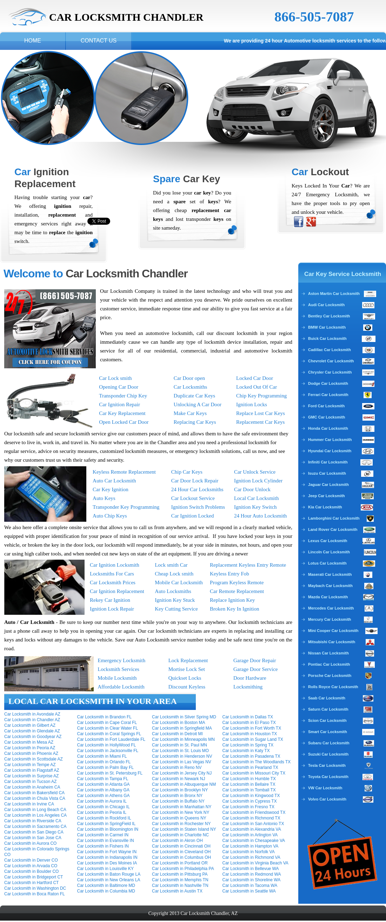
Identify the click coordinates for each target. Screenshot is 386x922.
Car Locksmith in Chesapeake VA (253, 840)
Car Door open (189, 378)
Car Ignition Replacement (117, 591)
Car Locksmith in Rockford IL (104, 818)
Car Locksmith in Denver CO (31, 860)
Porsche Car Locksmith (329, 675)
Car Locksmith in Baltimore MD (106, 885)
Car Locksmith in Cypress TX (249, 801)
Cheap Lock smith (174, 574)
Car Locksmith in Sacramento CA (35, 826)
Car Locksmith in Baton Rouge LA (109, 874)
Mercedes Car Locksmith (331, 608)
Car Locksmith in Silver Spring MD (184, 716)
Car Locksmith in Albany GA (103, 790)
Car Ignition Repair (119, 404)
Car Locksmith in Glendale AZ (32, 731)
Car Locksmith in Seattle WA (249, 891)
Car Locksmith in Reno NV (176, 767)
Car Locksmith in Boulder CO (31, 871)
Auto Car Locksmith (114, 480)
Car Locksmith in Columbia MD (106, 891)
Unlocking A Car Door (197, 404)
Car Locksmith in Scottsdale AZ (33, 759)
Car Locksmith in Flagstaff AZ (31, 770)
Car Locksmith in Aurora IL (102, 801)
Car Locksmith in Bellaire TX (248, 784)
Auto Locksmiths (173, 591)
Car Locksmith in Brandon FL (104, 716)
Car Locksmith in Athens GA (103, 795)
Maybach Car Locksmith (330, 586)
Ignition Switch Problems (198, 507)
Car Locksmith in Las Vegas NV (181, 761)
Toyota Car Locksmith (328, 777)
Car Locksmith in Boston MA (178, 722)
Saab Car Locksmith (326, 698)
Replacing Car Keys (195, 422)
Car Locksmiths (190, 387)
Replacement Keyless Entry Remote (248, 565)
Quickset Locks (184, 678)
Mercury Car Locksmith (329, 619)
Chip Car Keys (186, 472)
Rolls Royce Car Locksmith (333, 687)
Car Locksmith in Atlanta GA (103, 784)
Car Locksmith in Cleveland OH (181, 851)
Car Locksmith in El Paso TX (249, 722)
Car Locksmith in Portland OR (180, 863)
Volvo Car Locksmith (327, 799)
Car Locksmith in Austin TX (177, 891)
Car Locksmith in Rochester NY (181, 823)
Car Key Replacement (122, 413)
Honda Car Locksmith (328, 428)
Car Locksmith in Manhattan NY (181, 806)
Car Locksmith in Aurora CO (30, 843)
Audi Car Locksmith (326, 305)
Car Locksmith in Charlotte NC (180, 834)
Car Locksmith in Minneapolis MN (183, 739)
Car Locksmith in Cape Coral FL (107, 722)
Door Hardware (249, 678)
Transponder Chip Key (123, 396)
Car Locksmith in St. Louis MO (180, 750)
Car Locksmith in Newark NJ (178, 778)
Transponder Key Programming (126, 507)
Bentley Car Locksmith (329, 316)
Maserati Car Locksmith (330, 574)
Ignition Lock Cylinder (258, 480)
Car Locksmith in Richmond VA (251, 857)
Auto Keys (104, 498)
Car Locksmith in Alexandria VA (251, 829)
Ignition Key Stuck (175, 600)
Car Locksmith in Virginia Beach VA (255, 863)
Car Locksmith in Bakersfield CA (34, 792)
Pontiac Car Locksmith (329, 664)
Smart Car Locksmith (327, 732)
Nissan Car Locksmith (328, 653)
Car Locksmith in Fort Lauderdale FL (111, 739)
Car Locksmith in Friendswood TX (254, 812)
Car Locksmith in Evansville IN (105, 840)
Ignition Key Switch (255, 507)
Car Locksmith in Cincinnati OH (181, 846)
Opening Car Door (118, 387)
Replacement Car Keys (260, 422)
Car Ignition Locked (192, 516)
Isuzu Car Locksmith (327, 473)
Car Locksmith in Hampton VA (250, 846)
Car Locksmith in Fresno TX (248, 806)
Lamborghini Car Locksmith (334, 518)
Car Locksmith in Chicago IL (103, 806)
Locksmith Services (118, 669)
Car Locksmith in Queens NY (179, 818)
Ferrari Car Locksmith (328, 395)
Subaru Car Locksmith (329, 743)
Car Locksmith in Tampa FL (102, 778)
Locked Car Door (254, 378)
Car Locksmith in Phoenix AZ (31, 753)
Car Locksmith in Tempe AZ (30, 764)
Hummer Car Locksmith (330, 439)
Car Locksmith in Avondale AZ (32, 714)
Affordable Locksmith (121, 687)
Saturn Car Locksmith (328, 709)
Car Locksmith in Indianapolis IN (107, 857)
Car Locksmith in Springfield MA (182, 728)
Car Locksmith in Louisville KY (105, 868)
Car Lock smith (115, 378)
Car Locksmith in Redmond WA (251, 874)
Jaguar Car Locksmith (328, 484)
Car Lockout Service (193, 498)
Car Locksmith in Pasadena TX (251, 756)
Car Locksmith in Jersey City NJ (182, 773)
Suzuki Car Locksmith (328, 754)
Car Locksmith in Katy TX (246, 750)
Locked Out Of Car (256, 387)
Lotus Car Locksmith (327, 563)
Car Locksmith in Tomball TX (249, 790)
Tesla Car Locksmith (327, 765)
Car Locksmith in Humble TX (249, 778)
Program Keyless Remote (237, 582)
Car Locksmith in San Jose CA (32, 837)
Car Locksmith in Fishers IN (103, 846)
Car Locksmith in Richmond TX (251, 818)
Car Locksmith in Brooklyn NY (180, 790)
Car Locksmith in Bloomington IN (108, 829)
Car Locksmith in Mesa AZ (28, 742)
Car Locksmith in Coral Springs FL (109, 733)
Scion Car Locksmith (327, 720)
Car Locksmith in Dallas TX (247, 716)
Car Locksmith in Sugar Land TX (252, 739)
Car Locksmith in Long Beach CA (35, 809)
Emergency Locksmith (121, 660)
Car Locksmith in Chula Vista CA (34, 798)
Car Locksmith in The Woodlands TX (256, 761)
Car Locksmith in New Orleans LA (108, 879)
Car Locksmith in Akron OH (177, 840)
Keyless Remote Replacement (124, 472)
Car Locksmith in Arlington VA (250, 834)
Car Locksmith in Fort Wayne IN (107, 851)
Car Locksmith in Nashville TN (180, 885)
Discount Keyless (186, 687)
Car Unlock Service (254, 472)
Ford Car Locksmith (326, 406)
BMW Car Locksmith (327, 327)
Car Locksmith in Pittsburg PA (180, 874)
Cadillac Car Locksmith (329, 350)
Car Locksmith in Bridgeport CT (33, 877)
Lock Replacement (188, 660)
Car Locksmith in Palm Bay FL (105, 767)
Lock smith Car (171, 565)
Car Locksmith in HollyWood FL (106, 745)
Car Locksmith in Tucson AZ (30, 781)
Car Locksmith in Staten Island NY (184, 829)
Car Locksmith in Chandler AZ (32, 719)
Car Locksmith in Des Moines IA (107, 863)
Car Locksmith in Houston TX (249, 733)
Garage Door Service (255, 669)
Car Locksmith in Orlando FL (104, 761)
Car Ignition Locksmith (114, 565)
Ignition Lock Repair (112, 609)
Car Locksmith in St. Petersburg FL (110, 773)
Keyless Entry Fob (229, 574)
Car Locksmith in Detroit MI (177, 733)
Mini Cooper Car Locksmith (333, 630)
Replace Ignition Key (232, 600)
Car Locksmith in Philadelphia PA (183, 868)
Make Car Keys (190, 413)
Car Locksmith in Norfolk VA (248, 851)
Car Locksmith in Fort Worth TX (251, 728)
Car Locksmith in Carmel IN (103, 834)
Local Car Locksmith (256, 498)
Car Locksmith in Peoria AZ (29, 747)
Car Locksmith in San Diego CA (34, 832)
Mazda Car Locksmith (328, 597)
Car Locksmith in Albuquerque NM (184, 784)
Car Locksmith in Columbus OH (181, 857)
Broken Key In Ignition (234, 609)
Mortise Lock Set (186, 669)
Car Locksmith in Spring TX (248, 745)
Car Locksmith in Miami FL (102, 756)
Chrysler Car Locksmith (330, 372)
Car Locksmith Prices (112, 582)
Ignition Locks (251, 404)
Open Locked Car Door (123, 422)
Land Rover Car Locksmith (332, 529)
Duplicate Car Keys (194, 396)
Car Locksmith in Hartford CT (31, 882)
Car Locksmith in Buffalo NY (178, 801)
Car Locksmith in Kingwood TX (251, 795)
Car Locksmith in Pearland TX (250, 767)
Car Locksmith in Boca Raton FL (34, 893)
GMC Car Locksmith (326, 417)
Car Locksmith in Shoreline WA (251, 879)
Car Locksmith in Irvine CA (29, 804)
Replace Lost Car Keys (260, 413)
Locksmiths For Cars (112, 574)
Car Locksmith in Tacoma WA (250, 885)
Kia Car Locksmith (325, 507)
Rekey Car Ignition (110, 600)
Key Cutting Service (176, 609)
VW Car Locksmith (325, 788)
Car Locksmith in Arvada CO (30, 865)
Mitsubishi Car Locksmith (331, 642)
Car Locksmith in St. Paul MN (179, 745)
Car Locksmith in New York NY (180, 812)
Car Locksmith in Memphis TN (180, 879)
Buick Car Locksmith (327, 338)
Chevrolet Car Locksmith (331, 361)
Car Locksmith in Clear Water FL (107, 728)
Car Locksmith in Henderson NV (182, 756)
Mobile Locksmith (117, 678)
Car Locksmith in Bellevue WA (250, 868)
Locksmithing (247, 687)
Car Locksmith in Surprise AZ (31, 775)
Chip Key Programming (261, 396)
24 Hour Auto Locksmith (260, 516)
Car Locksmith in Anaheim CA (32, 787)
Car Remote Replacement (237, 591)
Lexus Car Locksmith (327, 541)
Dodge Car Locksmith (328, 383)
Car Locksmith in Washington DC (35, 888)
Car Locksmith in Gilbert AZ (29, 725)
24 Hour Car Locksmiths (197, 489)
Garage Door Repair (254, 660)
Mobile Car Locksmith (179, 582)
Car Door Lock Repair (195, 480)
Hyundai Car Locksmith (329, 451)
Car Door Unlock (252, 489)
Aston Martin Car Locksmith (342, 293)
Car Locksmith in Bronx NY (177, 795)
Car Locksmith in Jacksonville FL (108, 750)
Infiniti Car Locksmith (328, 462)
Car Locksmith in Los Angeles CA (35, 815)
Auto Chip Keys (110, 516)
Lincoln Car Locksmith (329, 552)
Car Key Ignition (110, 489)
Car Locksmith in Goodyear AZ (32, 736)
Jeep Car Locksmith (326, 496)
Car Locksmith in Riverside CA (32, 820)
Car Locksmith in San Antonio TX (253, 823)
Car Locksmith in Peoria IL (102, 812)
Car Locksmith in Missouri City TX (254, 773)
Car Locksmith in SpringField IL (106, 823)
